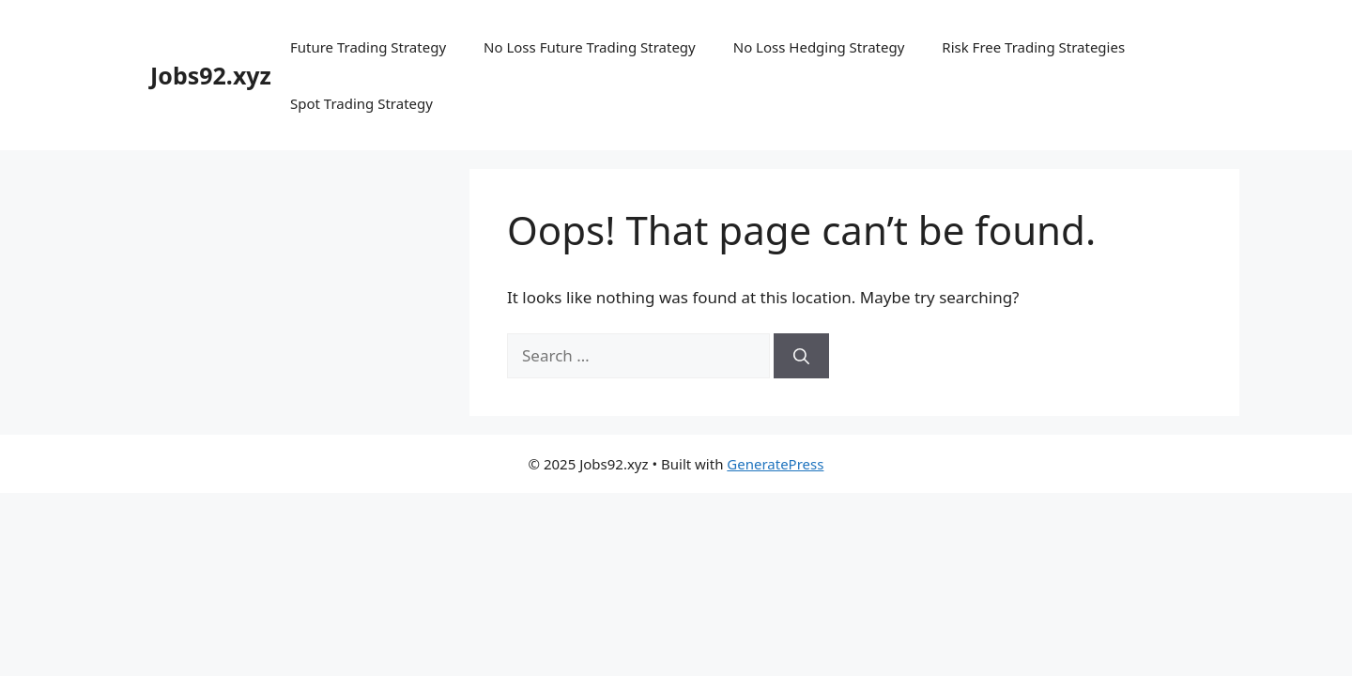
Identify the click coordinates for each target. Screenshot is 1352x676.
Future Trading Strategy (368, 47)
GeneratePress (775, 463)
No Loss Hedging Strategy (819, 47)
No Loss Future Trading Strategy (590, 47)
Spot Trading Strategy (361, 103)
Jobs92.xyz (210, 75)
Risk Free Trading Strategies (1033, 47)
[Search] (801, 355)
